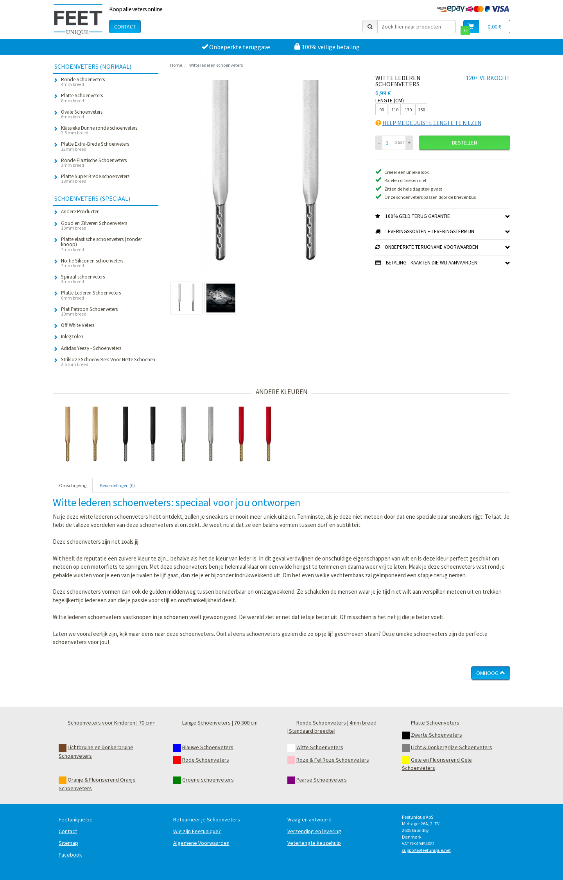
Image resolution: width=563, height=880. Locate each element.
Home (176, 65)
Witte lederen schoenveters (216, 65)
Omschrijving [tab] (72, 485)
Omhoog (490, 673)
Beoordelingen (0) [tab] (117, 485)
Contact (125, 26)
